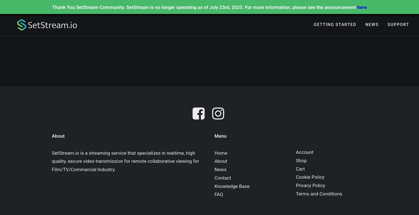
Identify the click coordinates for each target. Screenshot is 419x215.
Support (398, 25)
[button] (200, 115)
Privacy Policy (310, 185)
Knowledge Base (232, 186)
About (221, 161)
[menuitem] (335, 25)
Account (305, 152)
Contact (223, 178)
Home (221, 153)
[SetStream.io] (43, 25)
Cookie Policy (310, 177)
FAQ (219, 194)
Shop (301, 160)
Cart (300, 169)
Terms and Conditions (319, 194)
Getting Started (335, 25)
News (371, 25)
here (362, 7)
